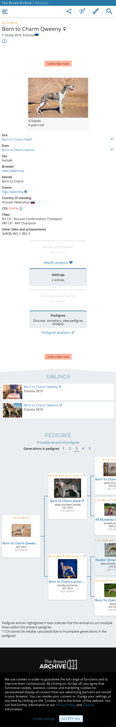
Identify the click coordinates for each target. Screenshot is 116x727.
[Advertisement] (58, 53)
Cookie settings (44, 719)
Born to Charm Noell (17, 128)
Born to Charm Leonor (18, 138)
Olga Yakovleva (14, 180)
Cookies (88, 705)
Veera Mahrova (13, 159)
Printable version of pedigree (58, 423)
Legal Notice (58, 665)
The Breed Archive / (18, 3)
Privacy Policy (66, 705)
